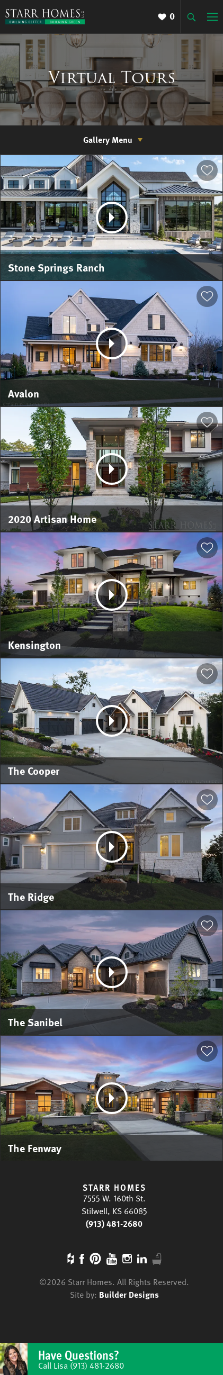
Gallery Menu (107, 139)
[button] (207, 170)
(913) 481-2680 (114, 1223)
